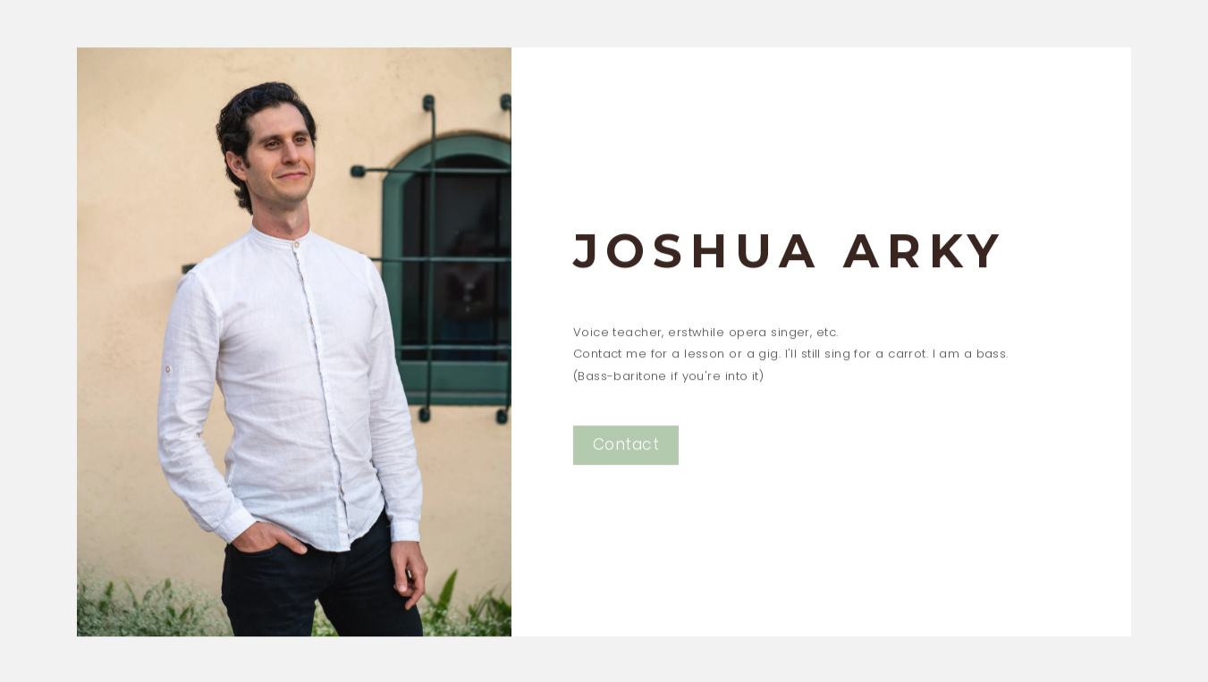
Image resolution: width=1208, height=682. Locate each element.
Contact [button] (626, 446)
